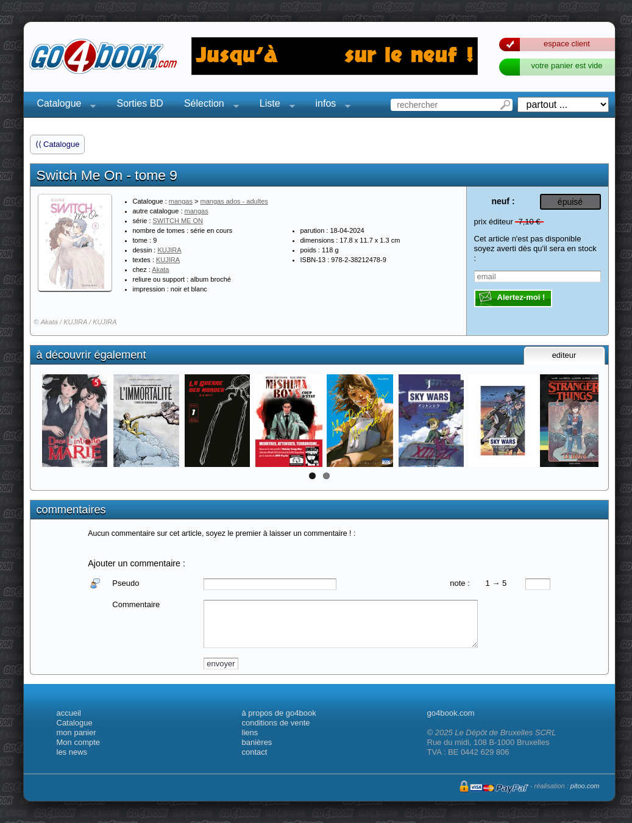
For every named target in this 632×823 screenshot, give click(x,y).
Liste (273, 105)
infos (329, 105)
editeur (564, 355)
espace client (567, 43)
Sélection (208, 105)
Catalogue (63, 105)
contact (255, 752)
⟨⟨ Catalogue (57, 144)
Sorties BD (139, 103)
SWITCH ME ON (178, 220)
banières (257, 742)
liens (250, 732)
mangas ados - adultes (234, 201)
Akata (160, 269)
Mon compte (79, 742)
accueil (69, 713)
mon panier (76, 732)
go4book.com (451, 713)
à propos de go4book (279, 713)
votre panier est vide (566, 65)
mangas (181, 201)
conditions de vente (276, 722)
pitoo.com (585, 785)
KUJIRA (169, 250)
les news (72, 752)
